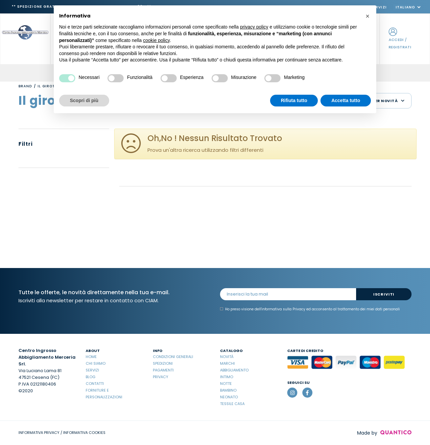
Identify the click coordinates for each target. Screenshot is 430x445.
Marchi (227, 363)
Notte (226, 383)
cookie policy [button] (156, 40)
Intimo (226, 377)
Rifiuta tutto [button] (294, 100)
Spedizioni (163, 363)
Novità (226, 356)
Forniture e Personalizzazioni (104, 394)
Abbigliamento (234, 370)
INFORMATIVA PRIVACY (38, 432)
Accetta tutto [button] (345, 100)
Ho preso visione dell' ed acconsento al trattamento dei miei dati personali (310, 309)
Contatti (95, 383)
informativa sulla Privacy (283, 309)
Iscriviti (383, 294)
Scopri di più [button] (84, 100)
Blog (90, 377)
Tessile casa (232, 403)
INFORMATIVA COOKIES (84, 432)
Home (91, 356)
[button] (367, 16)
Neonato (229, 397)
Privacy (160, 377)
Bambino (228, 390)
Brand (25, 86)
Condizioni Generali (173, 356)
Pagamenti (163, 370)
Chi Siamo (95, 363)
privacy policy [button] (254, 27)
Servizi (92, 370)
